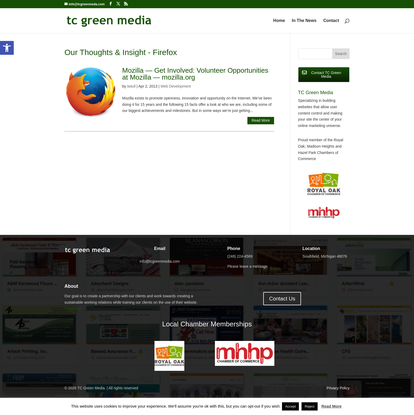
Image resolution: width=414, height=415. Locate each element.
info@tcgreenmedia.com (160, 261)
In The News (304, 21)
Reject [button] (309, 406)
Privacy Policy (338, 388)
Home (279, 21)
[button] (7, 48)
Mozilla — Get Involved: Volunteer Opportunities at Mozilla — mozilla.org (195, 73)
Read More (261, 120)
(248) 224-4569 (240, 256)
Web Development (176, 86)
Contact (331, 21)
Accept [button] (290, 406)
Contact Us (282, 299)
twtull (131, 86)
